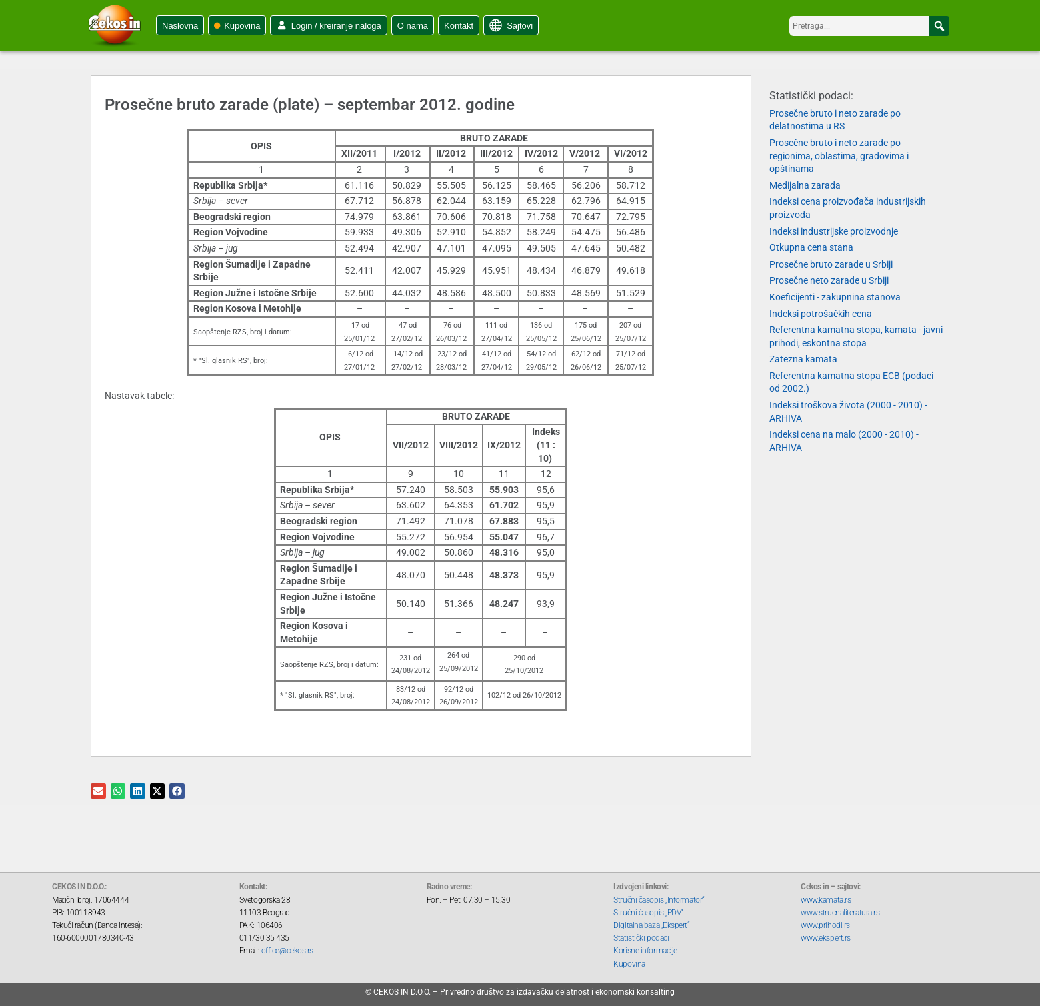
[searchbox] (869, 26)
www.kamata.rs (826, 900)
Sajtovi (520, 26)
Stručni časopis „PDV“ (648, 912)
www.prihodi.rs (825, 925)
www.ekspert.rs (826, 938)
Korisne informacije (645, 950)
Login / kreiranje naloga (336, 26)
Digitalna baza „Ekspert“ (651, 925)
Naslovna (180, 26)
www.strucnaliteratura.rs (840, 912)
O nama (412, 26)
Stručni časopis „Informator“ (658, 900)
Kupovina (242, 26)
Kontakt (458, 26)
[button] (939, 26)
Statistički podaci (641, 938)
